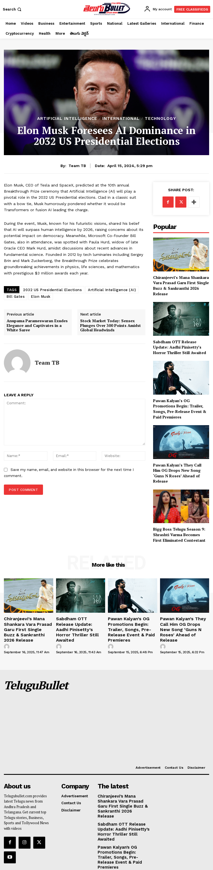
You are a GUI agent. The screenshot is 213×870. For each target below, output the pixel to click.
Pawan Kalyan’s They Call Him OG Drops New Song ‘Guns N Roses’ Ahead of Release (177, 473)
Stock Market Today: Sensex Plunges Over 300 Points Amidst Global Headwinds (110, 325)
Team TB (77, 165)
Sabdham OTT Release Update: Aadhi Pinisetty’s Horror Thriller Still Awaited (179, 347)
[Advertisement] (132, 711)
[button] (12, 9)
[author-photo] (7, 638)
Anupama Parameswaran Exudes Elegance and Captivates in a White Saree (37, 325)
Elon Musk (40, 296)
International (121, 119)
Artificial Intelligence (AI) (112, 290)
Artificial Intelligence (67, 119)
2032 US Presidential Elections (52, 290)
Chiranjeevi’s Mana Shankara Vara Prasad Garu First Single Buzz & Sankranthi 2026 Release (181, 285)
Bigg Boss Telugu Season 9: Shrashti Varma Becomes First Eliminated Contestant (179, 534)
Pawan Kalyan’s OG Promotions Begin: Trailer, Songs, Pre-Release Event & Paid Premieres (179, 409)
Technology (160, 119)
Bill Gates (15, 296)
